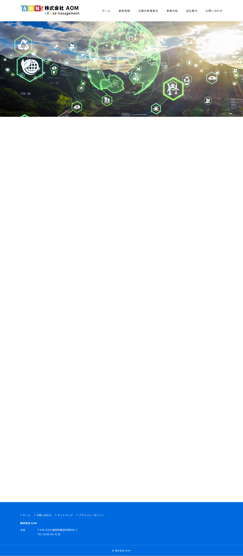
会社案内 (191, 11)
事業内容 (172, 11)
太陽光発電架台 (148, 11)
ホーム (106, 11)
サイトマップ (65, 515)
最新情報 (124, 11)
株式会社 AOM (122, 550)
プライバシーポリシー (91, 515)
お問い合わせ (214, 11)
